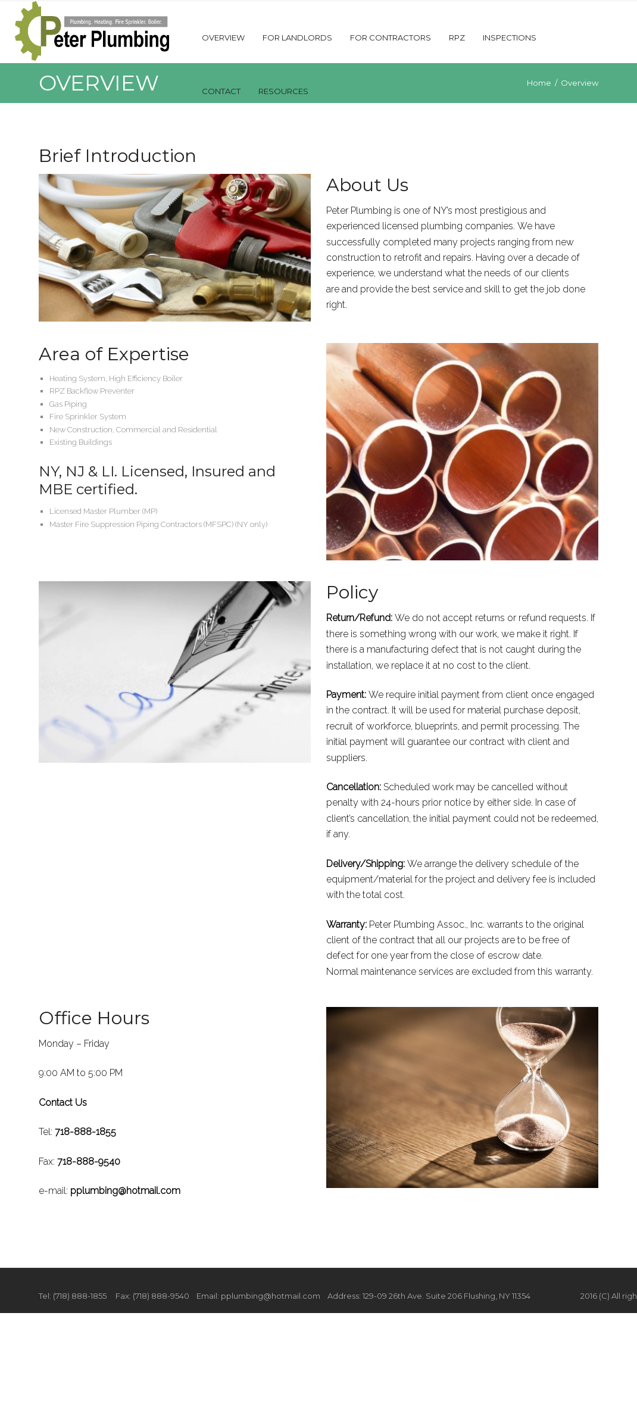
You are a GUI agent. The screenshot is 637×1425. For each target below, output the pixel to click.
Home (539, 83)
